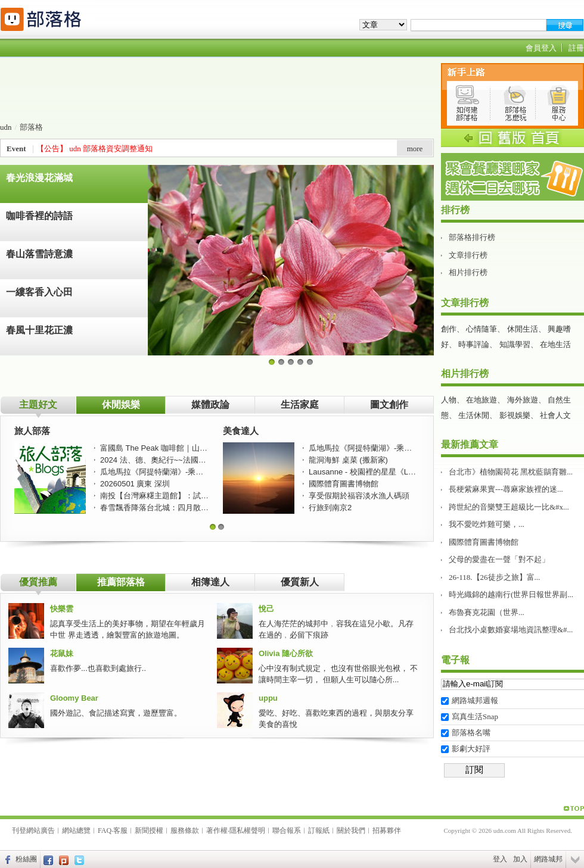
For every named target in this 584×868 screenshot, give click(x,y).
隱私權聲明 (247, 830)
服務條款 (184, 830)
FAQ (104, 830)
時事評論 (473, 344)
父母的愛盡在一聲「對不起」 (499, 559)
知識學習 (514, 344)
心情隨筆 (481, 328)
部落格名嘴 (471, 732)
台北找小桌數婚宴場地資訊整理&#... (511, 629)
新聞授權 (149, 830)
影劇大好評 (471, 748)
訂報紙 (319, 830)
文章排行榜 (468, 255)
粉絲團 (26, 859)
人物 (448, 399)
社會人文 (555, 415)
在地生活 (555, 344)
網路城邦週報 (475, 700)
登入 (500, 859)
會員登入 (541, 47)
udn (6, 127)
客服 (120, 830)
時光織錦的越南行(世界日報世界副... (511, 594)
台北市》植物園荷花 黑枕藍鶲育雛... (511, 471)
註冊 (576, 47)
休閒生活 (522, 328)
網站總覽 (76, 830)
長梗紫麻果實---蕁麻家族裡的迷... (506, 489)
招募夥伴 (386, 830)
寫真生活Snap (475, 716)
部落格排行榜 (472, 237)
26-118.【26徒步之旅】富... (494, 577)
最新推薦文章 (469, 444)
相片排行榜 (468, 272)
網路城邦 (548, 859)
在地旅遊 (481, 399)
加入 (520, 859)
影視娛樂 (514, 415)
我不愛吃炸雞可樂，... (486, 524)
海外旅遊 (522, 399)
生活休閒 (473, 415)
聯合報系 (286, 830)
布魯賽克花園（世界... (486, 612)
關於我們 (351, 830)
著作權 (217, 830)
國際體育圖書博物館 (483, 542)
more (415, 148)
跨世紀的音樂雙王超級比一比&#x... (509, 506)
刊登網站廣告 (33, 830)
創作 (448, 328)
